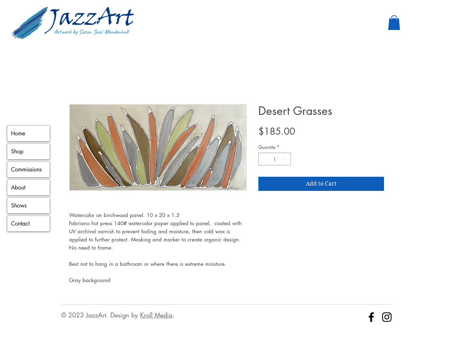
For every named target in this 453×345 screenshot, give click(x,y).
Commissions (26, 169)
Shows (19, 205)
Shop (17, 151)
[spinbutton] (275, 159)
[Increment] (286, 159)
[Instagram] (386, 317)
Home (18, 133)
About (18, 187)
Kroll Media (156, 315)
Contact (20, 223)
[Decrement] (263, 159)
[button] (394, 22)
